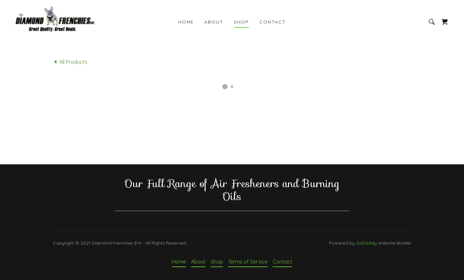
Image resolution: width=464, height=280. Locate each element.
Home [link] (186, 22)
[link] (55, 21)
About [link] (213, 22)
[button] (444, 21)
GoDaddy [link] (366, 243)
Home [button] (179, 261)
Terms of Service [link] (247, 261)
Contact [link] (272, 22)
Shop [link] (241, 22)
